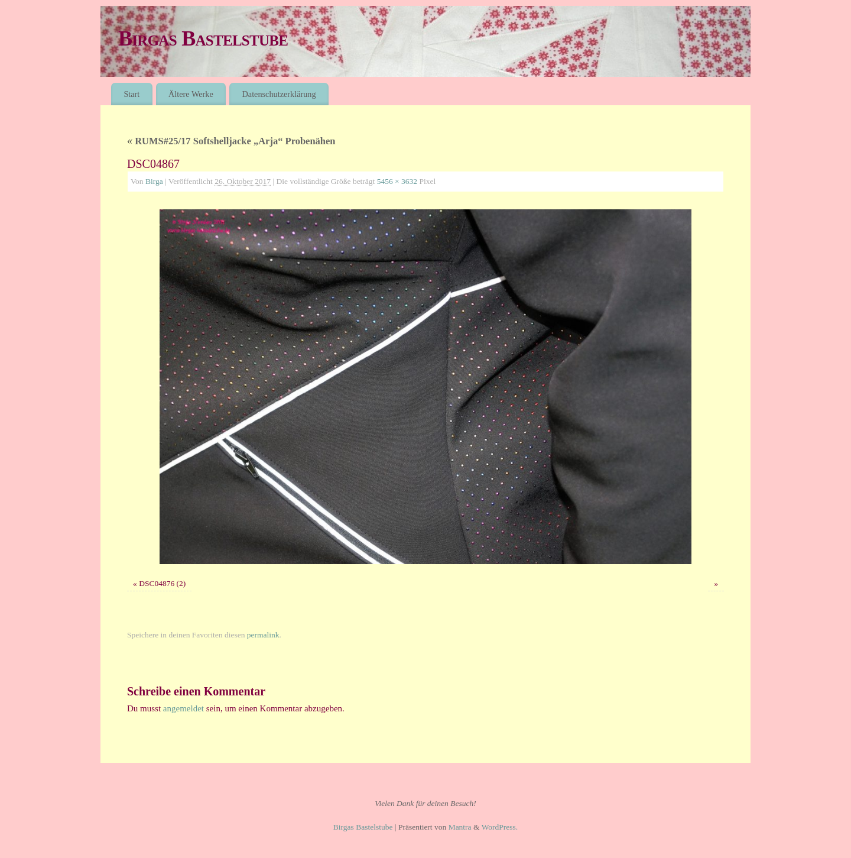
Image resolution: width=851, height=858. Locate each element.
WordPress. (500, 827)
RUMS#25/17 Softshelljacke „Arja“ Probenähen (231, 141)
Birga (154, 181)
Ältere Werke (190, 94)
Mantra (460, 827)
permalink (263, 634)
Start (131, 94)
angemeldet (183, 708)
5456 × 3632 (397, 181)
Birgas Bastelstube (203, 38)
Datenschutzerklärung (279, 94)
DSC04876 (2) (162, 583)
